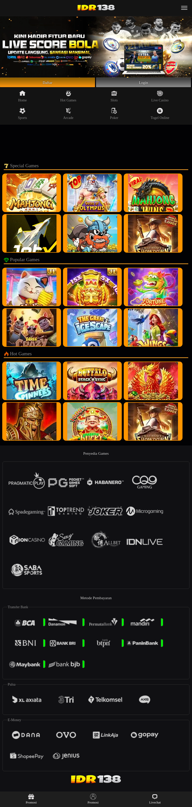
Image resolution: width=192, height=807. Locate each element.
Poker (114, 116)
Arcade (68, 116)
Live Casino (159, 98)
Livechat (155, 798)
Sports (22, 116)
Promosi (31, 798)
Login (143, 83)
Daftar (48, 83)
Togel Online (160, 116)
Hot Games (68, 98)
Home (22, 98)
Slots (114, 98)
